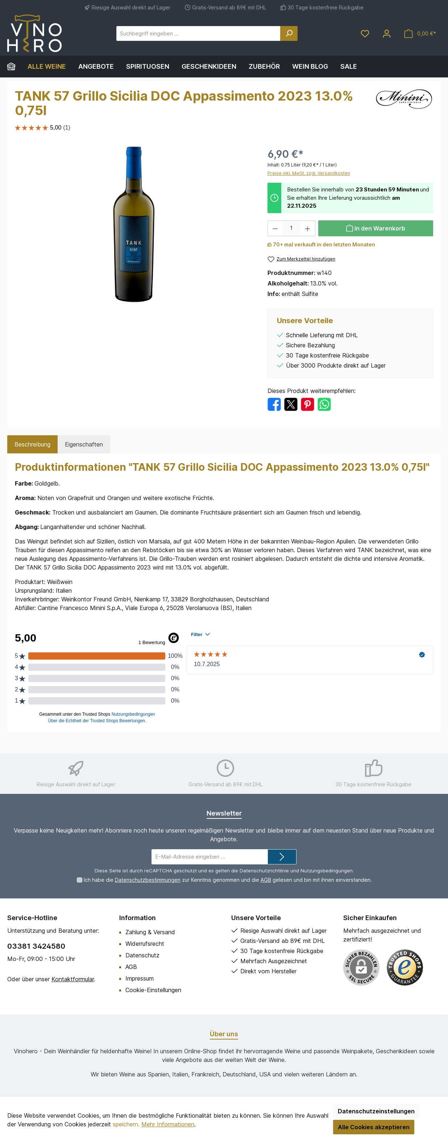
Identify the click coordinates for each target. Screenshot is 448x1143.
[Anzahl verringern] (275, 228)
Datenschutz (142, 955)
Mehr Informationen (167, 1124)
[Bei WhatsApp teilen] (324, 403)
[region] (134, 224)
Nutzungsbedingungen (326, 870)
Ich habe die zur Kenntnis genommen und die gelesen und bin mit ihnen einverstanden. (228, 880)
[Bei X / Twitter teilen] (291, 403)
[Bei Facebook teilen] (274, 403)
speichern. (126, 1124)
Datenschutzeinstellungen (376, 1111)
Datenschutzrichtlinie (264, 870)
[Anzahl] (291, 228)
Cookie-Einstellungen (153, 990)
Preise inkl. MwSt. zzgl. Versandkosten (308, 173)
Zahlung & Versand (150, 932)
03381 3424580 (36, 946)
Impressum (139, 978)
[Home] (14, 66)
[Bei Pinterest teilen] (307, 403)
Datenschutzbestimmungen (148, 880)
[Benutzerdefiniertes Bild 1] (405, 967)
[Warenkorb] (420, 33)
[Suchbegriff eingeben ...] (198, 33)
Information (137, 918)
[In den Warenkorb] (376, 228)
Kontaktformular (72, 979)
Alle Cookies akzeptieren (374, 1127)
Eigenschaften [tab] (84, 444)
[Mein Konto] (387, 33)
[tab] (32, 444)
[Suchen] (289, 33)
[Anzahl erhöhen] (307, 228)
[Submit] (281, 857)
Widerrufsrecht (144, 943)
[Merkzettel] (365, 33)
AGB (266, 880)
